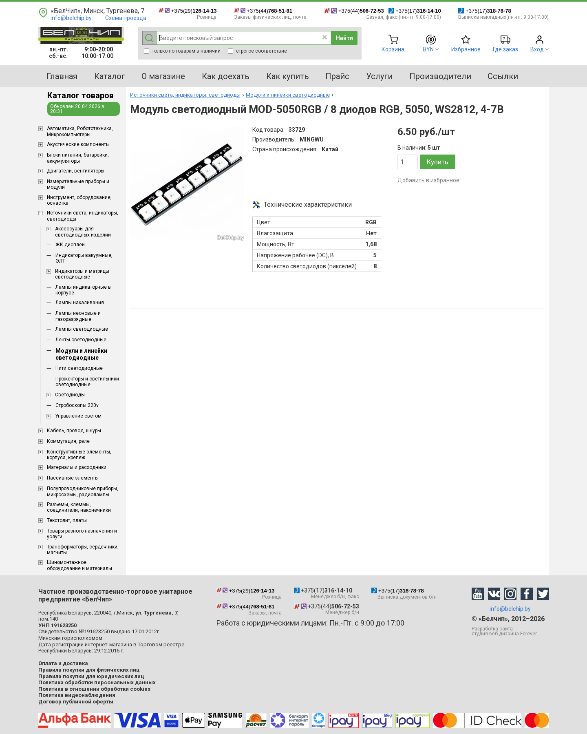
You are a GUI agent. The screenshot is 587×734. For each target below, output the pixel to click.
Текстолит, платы (67, 520)
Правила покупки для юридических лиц (91, 676)
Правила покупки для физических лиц (89, 670)
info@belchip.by (71, 18)
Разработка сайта (510, 631)
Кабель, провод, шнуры (74, 430)
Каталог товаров (80, 95)
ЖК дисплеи (70, 245)
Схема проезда (125, 18)
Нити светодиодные (79, 368)
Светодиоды (70, 395)
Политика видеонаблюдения (76, 695)
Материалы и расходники (76, 467)
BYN (428, 49)
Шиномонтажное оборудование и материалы (79, 565)
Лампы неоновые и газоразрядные (78, 316)
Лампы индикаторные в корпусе (83, 290)
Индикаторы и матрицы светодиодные (82, 274)
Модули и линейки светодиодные (81, 354)
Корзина (393, 49)
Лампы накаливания (79, 302)
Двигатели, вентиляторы (75, 171)
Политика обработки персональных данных (97, 682)
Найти (344, 38)
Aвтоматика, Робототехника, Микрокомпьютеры (80, 131)
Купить (437, 162)
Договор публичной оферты (75, 702)
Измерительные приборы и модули (78, 184)
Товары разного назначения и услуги (82, 533)
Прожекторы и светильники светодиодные (87, 381)
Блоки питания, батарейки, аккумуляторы (78, 158)
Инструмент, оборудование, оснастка (79, 200)
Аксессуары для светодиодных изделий (83, 231)
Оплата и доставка (63, 663)
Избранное (466, 49)
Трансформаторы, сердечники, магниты (83, 549)
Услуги (379, 76)
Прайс (337, 76)
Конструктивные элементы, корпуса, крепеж (79, 454)
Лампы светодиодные (81, 329)
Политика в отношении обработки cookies (94, 689)
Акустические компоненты (78, 144)
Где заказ (505, 49)
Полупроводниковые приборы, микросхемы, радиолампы (82, 491)
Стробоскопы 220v (77, 405)
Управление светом (78, 416)
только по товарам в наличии (182, 51)
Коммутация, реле (68, 441)
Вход (537, 49)
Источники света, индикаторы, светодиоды (82, 215)
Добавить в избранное (428, 180)
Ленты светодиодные (80, 340)
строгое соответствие (257, 51)
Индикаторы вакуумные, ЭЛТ (84, 258)
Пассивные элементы (73, 478)
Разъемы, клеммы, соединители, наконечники (79, 507)
